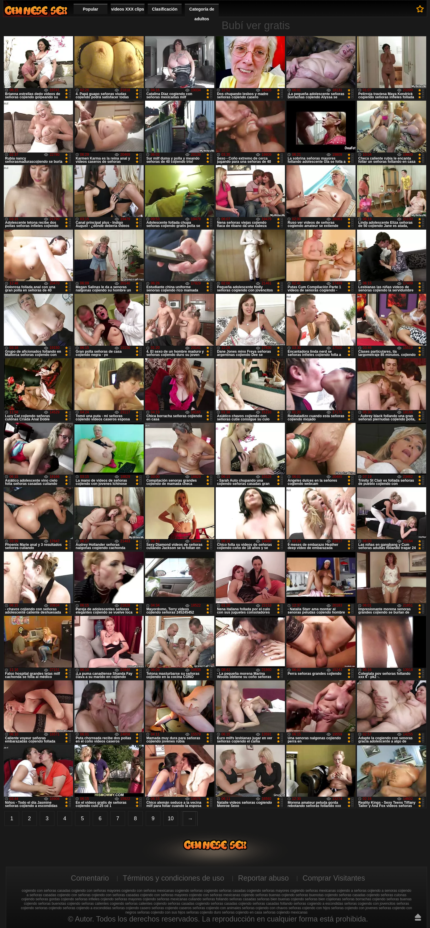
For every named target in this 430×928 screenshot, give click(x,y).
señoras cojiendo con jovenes (354, 908)
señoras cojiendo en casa (242, 912)
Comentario (90, 878)
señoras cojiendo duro (203, 912)
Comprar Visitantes (334, 878)
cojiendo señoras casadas (345, 895)
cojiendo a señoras (351, 891)
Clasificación (164, 9)
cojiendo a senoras (382, 891)
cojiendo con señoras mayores (164, 895)
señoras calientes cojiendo (146, 904)
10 (171, 818)
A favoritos (420, 8)
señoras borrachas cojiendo (363, 899)
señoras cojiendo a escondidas (87, 908)
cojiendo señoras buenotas (302, 895)
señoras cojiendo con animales (216, 908)
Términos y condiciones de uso (173, 878)
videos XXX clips (127, 9)
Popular (90, 9)
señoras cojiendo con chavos (265, 908)
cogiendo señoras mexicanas (313, 891)
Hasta (418, 917)
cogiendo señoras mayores (268, 891)
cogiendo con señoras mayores (95, 891)
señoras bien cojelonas (323, 899)
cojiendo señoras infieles (80, 899)
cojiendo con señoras (73, 895)
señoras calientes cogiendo (102, 904)
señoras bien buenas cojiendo (280, 899)
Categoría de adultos (201, 14)
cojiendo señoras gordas (40, 899)
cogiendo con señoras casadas (46, 891)
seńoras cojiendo (48, 908)
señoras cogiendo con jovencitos (370, 904)
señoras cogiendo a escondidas (318, 904)
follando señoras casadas (236, 899)
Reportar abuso (263, 878)
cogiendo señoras (189, 891)
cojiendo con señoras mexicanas (214, 895)
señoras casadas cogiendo (189, 904)
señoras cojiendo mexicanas (285, 912)
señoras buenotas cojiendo (59, 904)
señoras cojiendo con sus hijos (161, 912)
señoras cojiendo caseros (172, 908)
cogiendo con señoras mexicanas (148, 891)
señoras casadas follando (273, 904)
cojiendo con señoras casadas (115, 895)
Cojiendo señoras (36, 10)
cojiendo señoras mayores (121, 899)
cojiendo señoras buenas (260, 895)
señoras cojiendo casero (131, 908)
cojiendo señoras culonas (386, 895)
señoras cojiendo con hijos (309, 908)
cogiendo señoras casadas (225, 891)
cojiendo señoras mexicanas (165, 899)
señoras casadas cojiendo (231, 904)
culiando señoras (201, 899)
